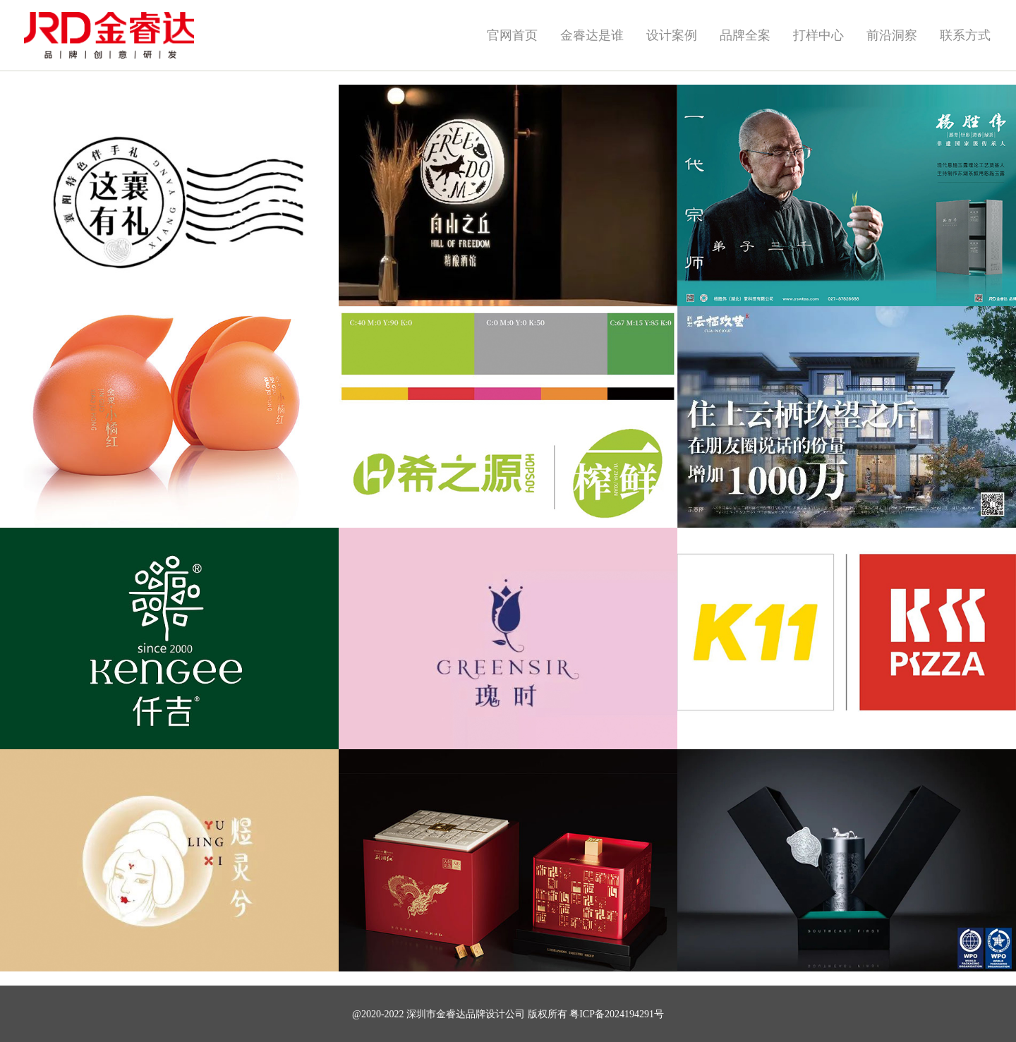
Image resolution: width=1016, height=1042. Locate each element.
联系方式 (965, 35)
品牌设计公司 (495, 1014)
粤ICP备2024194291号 (616, 1014)
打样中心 (818, 35)
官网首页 (512, 35)
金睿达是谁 (592, 35)
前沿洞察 (891, 35)
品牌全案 (745, 35)
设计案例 (671, 35)
